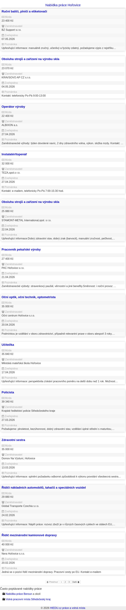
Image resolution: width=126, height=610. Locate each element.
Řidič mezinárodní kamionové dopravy (29, 535)
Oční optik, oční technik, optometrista (29, 297)
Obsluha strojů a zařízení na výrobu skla (30, 59)
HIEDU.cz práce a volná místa (67, 608)
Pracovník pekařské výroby (21, 249)
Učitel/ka (8, 344)
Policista (8, 392)
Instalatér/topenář (14, 154)
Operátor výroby (13, 106)
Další (75, 582)
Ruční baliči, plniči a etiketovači (24, 11)
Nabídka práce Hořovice (63, 5)
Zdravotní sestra (13, 440)
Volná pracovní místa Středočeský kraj (28, 599)
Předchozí (52, 582)
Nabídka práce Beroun (19, 593)
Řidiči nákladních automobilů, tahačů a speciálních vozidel (44, 487)
